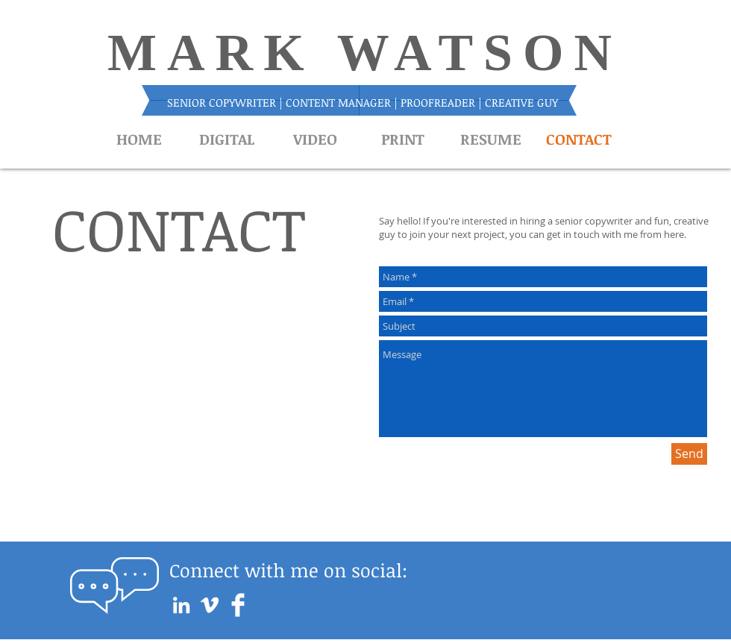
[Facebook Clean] (238, 605)
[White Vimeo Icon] (210, 605)
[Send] (689, 454)
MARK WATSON (364, 52)
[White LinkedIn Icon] (181, 605)
